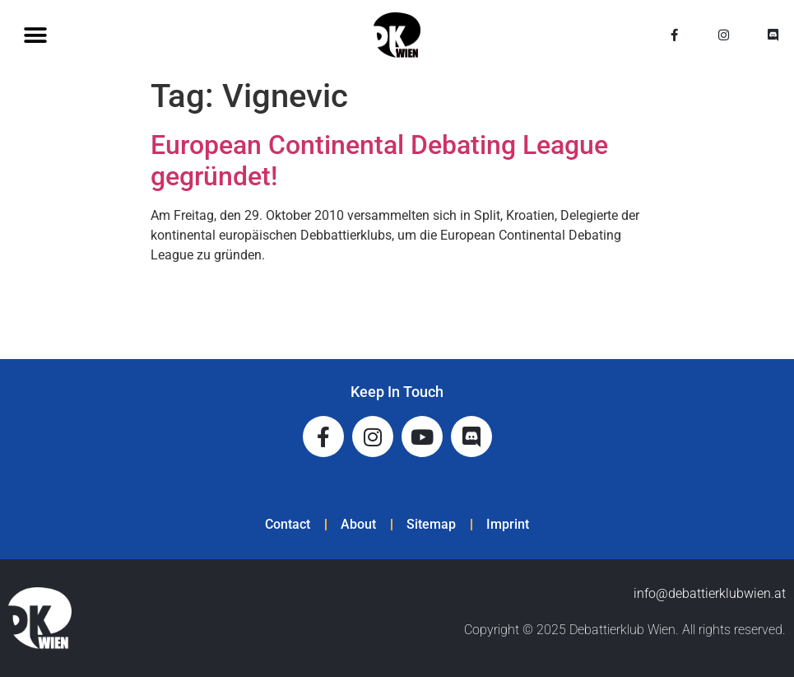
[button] (34, 35)
